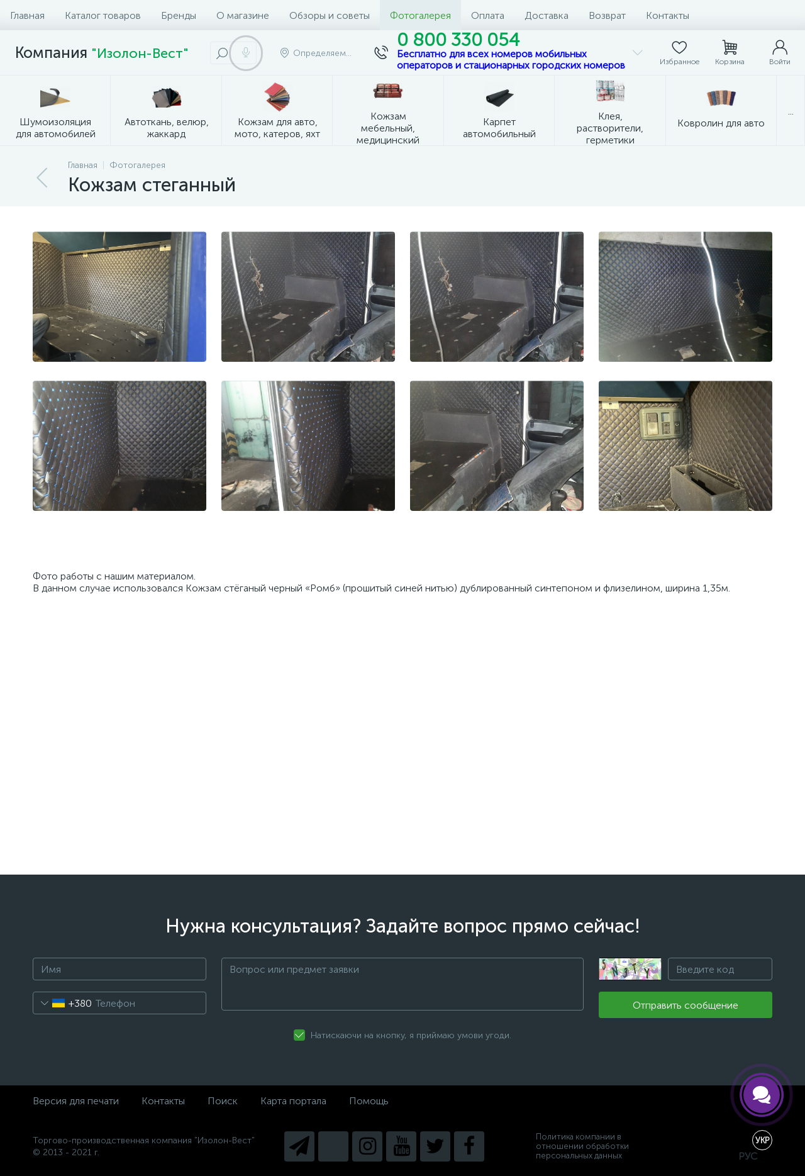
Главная (27, 15)
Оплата (487, 15)
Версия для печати (76, 1101)
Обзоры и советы (329, 15)
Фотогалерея (420, 15)
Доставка (547, 15)
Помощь (369, 1101)
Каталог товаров (103, 15)
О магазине (242, 15)
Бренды (178, 15)
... (791, 111)
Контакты (667, 15)
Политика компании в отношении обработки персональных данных (582, 1146)
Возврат (607, 15)
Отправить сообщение (685, 1005)
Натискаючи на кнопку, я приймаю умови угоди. (411, 1035)
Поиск (223, 1101)
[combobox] (62, 1003)
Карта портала (293, 1101)
